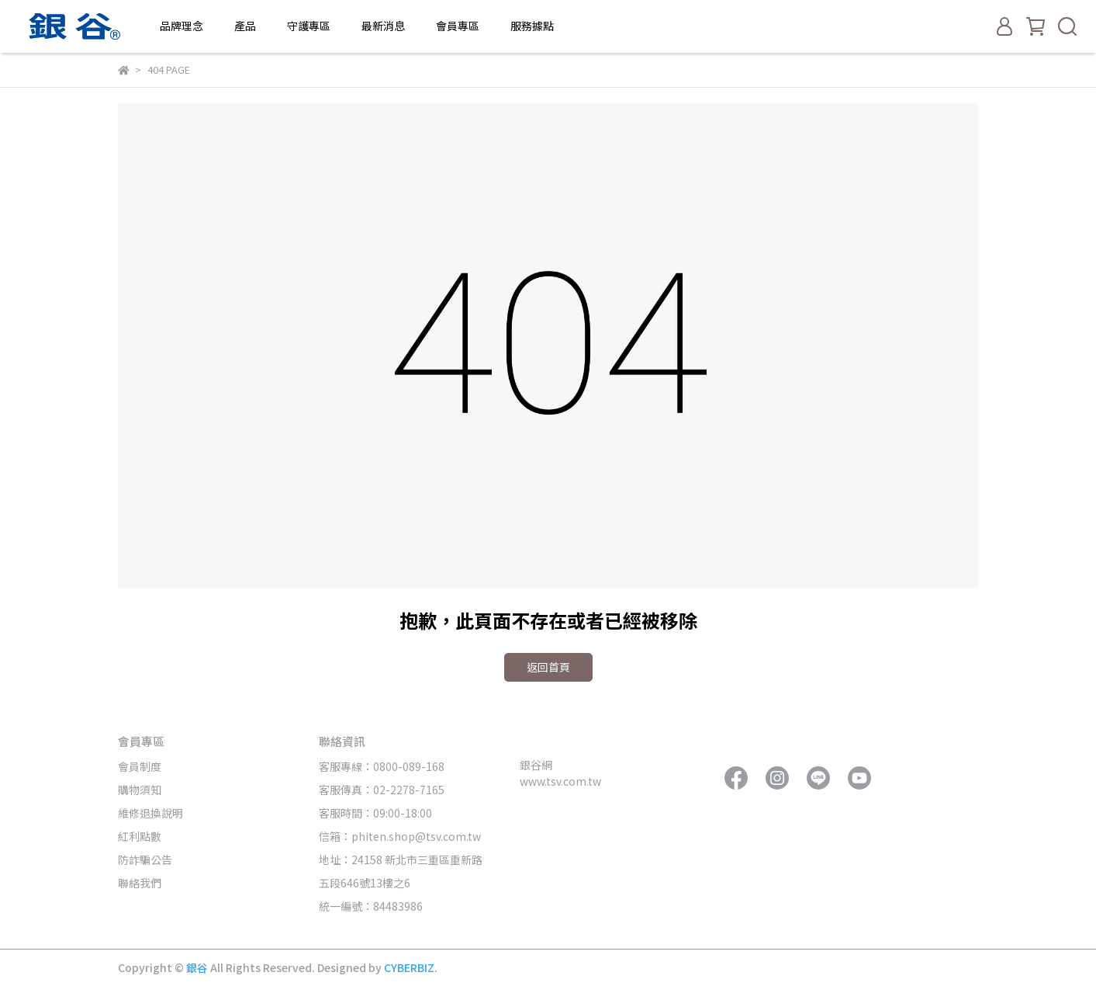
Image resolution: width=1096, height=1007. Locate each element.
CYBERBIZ (409, 967)
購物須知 (139, 789)
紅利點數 (139, 836)
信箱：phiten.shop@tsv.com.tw (400, 836)
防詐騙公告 (145, 859)
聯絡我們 (139, 883)
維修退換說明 (150, 813)
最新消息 (383, 25)
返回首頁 (548, 667)
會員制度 (139, 766)
